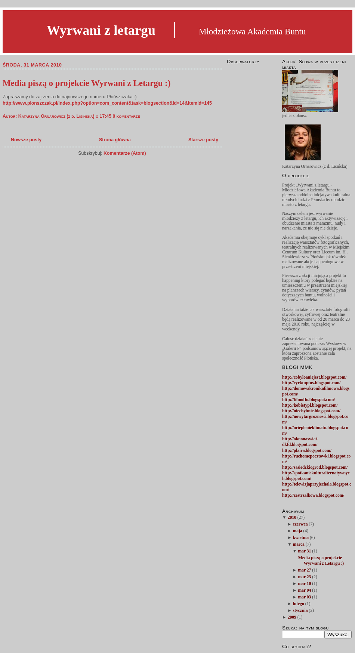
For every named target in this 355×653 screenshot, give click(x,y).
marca (299, 544)
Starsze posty (203, 139)
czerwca (300, 524)
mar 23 (304, 577)
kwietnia (301, 537)
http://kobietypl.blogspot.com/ (310, 405)
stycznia (300, 610)
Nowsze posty (26, 139)
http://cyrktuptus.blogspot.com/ (311, 383)
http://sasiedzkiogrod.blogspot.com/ (315, 467)
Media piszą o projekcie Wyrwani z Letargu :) (86, 83)
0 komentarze (126, 116)
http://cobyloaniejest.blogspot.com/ (314, 377)
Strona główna (115, 139)
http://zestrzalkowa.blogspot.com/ (313, 495)
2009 (292, 617)
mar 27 (304, 570)
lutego (298, 603)
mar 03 (304, 597)
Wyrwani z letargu (101, 30)
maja (297, 531)
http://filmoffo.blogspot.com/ (308, 399)
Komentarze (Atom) (125, 153)
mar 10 (304, 583)
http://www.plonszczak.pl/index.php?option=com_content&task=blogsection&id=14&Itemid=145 (107, 103)
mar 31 (304, 551)
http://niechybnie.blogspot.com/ (311, 411)
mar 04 (304, 590)
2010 (292, 517)
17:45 (106, 116)
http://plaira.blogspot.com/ (306, 450)
